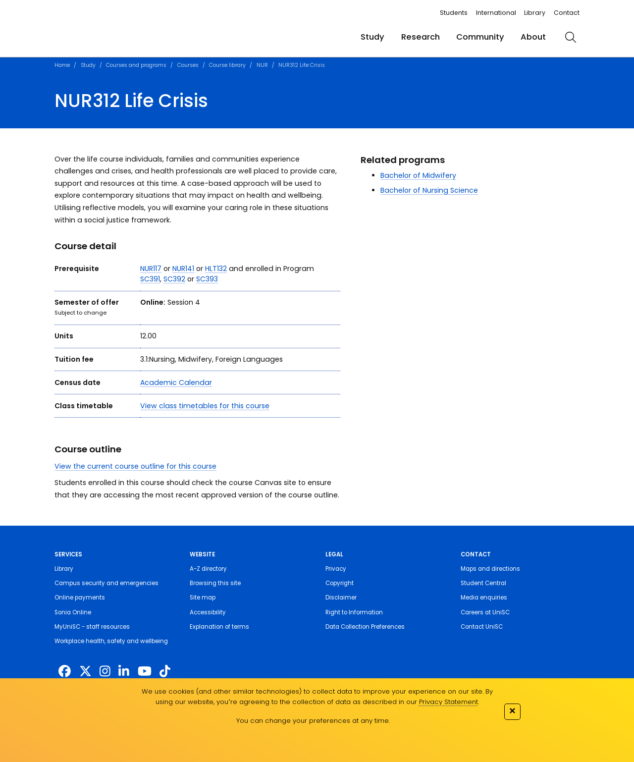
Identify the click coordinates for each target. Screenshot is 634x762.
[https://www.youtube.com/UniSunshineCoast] (145, 671)
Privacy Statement (448, 702)
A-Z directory (208, 569)
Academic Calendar (176, 382)
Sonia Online (72, 612)
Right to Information (354, 612)
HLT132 (216, 268)
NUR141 (183, 268)
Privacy (335, 569)
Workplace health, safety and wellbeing (111, 641)
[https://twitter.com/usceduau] (85, 671)
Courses (188, 65)
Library (534, 12)
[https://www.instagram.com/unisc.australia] (105, 671)
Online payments (79, 597)
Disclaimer (341, 597)
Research (420, 37)
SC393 (207, 279)
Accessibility (208, 612)
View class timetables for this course (204, 406)
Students (454, 12)
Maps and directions (490, 569)
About (533, 37)
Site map (202, 597)
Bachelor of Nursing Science (429, 190)
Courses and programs (136, 65)
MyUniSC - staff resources (92, 627)
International (496, 12)
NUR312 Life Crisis (301, 65)
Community (480, 37)
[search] (571, 37)
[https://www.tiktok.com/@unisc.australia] (164, 671)
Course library (227, 65)
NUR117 (150, 268)
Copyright (339, 583)
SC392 (174, 279)
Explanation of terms (219, 627)
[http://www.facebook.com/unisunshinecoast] (64, 671)
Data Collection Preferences (365, 627)
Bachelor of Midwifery (418, 175)
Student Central (483, 583)
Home (62, 65)
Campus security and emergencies (106, 583)
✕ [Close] (512, 710)
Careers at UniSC (485, 612)
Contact (567, 12)
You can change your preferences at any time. (313, 720)
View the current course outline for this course (135, 466)
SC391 (150, 279)
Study (372, 37)
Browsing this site (215, 583)
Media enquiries (484, 597)
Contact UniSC (482, 627)
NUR (262, 65)
